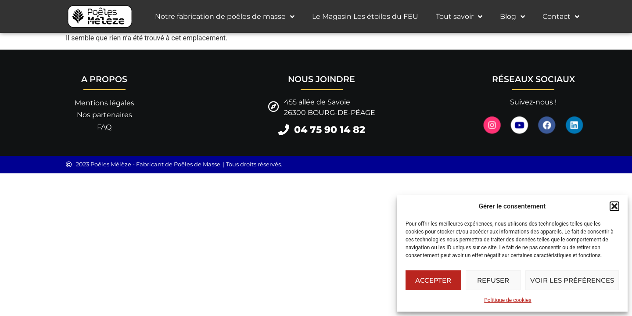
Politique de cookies (507, 300)
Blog (512, 17)
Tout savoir (459, 17)
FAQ (104, 127)
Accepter (433, 280)
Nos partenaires (104, 115)
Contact (560, 17)
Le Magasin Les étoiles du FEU (365, 16)
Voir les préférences (572, 280)
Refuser (493, 280)
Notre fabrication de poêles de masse (224, 17)
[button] (614, 206)
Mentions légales (104, 103)
